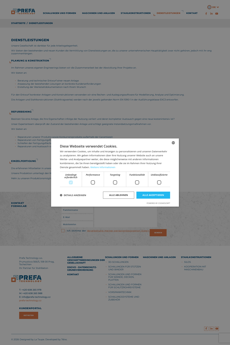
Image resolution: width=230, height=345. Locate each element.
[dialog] (115, 172)
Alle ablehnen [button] (118, 195)
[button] (73, 195)
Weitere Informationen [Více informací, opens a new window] (103, 167)
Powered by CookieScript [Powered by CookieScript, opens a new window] (158, 203)
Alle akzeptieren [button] (153, 195)
